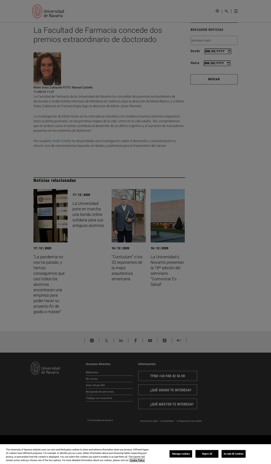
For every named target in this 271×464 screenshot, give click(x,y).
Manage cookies (181, 453)
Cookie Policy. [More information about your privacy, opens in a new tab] (137, 460)
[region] (135, 454)
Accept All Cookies (233, 453)
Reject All (207, 453)
